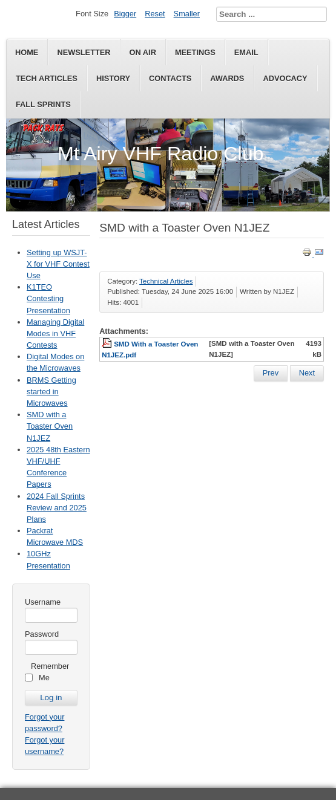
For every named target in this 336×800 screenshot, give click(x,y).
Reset (155, 13)
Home (26, 52)
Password (42, 634)
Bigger (125, 13)
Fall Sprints (43, 104)
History (113, 78)
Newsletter (83, 52)
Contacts (170, 78)
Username (43, 602)
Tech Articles (46, 78)
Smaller (187, 13)
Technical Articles (166, 281)
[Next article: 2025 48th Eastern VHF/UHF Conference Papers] (307, 373)
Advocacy (285, 78)
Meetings (195, 52)
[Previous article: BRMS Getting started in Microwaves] (271, 373)
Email (246, 52)
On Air (143, 52)
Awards (227, 78)
